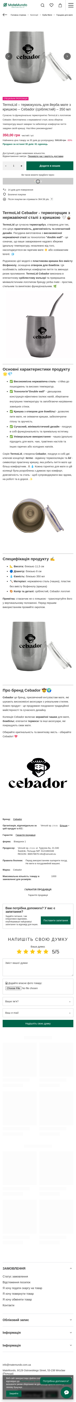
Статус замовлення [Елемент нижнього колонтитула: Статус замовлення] (15, 1276)
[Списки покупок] (51, 5)
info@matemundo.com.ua (17, 1364)
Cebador (17, 819)
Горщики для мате (64, 15)
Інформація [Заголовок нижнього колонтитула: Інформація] (12, 1332)
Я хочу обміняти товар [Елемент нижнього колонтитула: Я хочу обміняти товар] (17, 1299)
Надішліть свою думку (38, 1023)
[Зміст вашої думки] (38, 967)
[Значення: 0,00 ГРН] (60, 5)
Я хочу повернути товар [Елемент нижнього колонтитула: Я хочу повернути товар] (18, 1293)
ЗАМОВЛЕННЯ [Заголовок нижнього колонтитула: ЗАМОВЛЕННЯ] (14, 1268)
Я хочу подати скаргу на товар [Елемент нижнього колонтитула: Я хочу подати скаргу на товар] (22, 1288)
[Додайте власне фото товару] (28, 988)
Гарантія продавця (25, 835)
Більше (63, 825)
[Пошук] (42, 5)
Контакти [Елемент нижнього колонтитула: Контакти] (8, 1305)
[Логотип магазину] (15, 5)
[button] (8, 56)
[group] (38, 56)
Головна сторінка (18, 15)
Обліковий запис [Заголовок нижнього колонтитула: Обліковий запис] (16, 1320)
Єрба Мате (47, 15)
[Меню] (70, 5)
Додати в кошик (50, 165)
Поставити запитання (55, 920)
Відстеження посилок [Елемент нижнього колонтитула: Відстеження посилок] (16, 1282)
